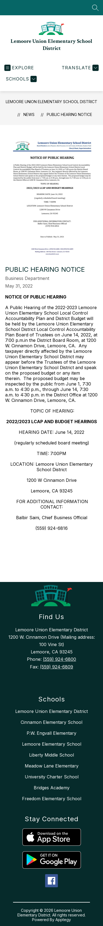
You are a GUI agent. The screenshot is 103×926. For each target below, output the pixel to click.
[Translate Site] (79, 67)
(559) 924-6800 (59, 659)
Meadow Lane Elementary (52, 766)
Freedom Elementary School (51, 798)
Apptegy (63, 919)
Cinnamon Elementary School (51, 722)
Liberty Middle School (51, 755)
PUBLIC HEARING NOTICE (69, 114)
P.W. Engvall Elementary (51, 733)
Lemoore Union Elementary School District (51, 101)
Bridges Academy (52, 787)
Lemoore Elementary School (51, 744)
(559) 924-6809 (56, 667)
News (29, 114)
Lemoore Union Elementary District (51, 711)
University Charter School (52, 776)
